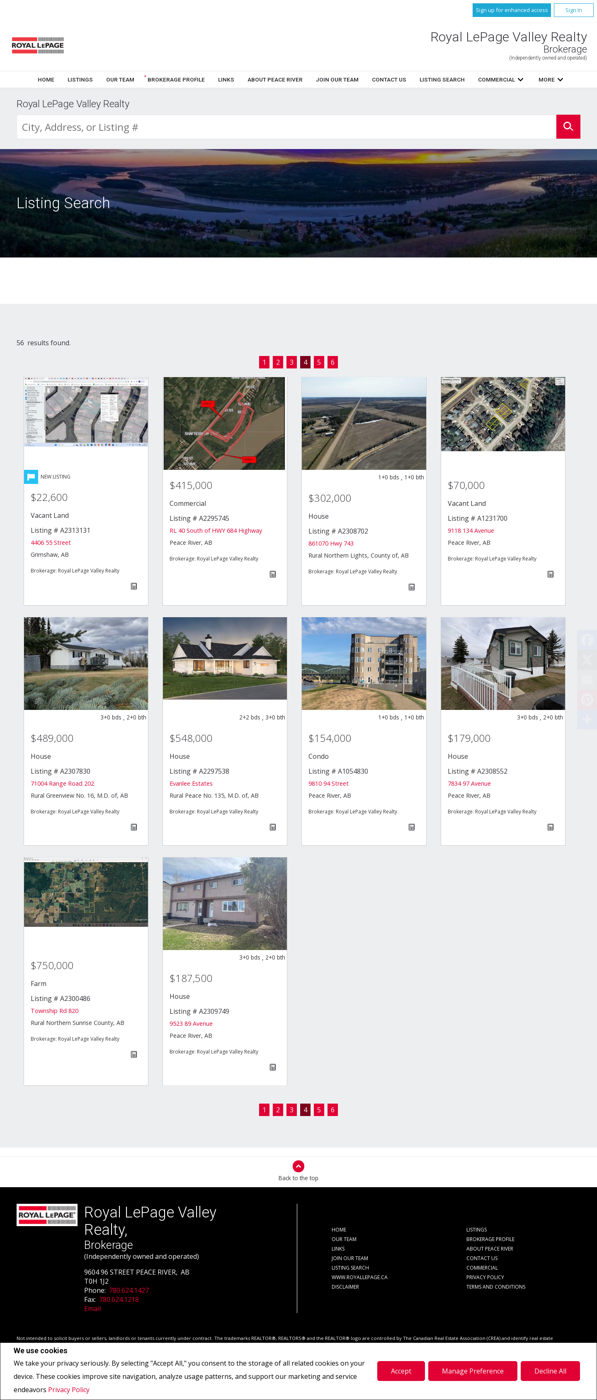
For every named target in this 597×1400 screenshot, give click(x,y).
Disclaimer (345, 1286)
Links (372, 79)
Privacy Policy (69, 1389)
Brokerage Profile (322, 79)
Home (192, 79)
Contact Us (482, 1258)
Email (92, 1308)
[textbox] (286, 127)
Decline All (550, 1371)
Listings (226, 79)
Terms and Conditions (495, 1286)
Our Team (266, 79)
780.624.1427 (129, 1290)
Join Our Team (350, 1258)
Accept (401, 1371)
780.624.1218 (119, 1299)
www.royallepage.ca (360, 1277)
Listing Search (350, 1267)
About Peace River (489, 1248)
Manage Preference (473, 1371)
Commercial (482, 1267)
